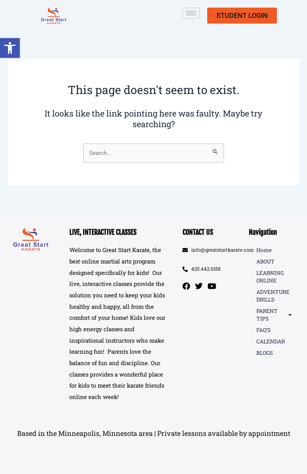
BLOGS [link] (264, 352)
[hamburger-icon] (191, 13)
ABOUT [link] (265, 261)
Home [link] (264, 250)
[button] (153, 433)
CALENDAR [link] (270, 341)
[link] (10, 48)
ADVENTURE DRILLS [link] (272, 295)
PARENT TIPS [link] (274, 314)
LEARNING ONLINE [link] (270, 276)
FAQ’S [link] (263, 330)
